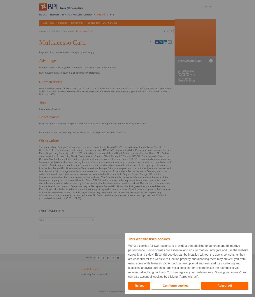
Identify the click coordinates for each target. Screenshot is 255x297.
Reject (139, 285)
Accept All (225, 285)
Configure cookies (176, 285)
